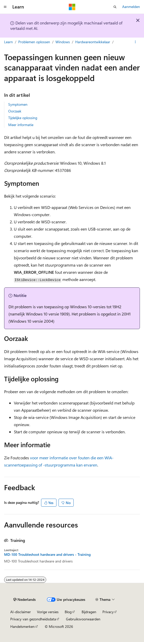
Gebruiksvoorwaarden (83, 619)
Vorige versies (48, 611)
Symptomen (17, 104)
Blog (68, 611)
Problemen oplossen (34, 41)
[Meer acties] (135, 42)
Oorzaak (14, 111)
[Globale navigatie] (5, 7)
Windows (62, 41)
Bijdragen (89, 611)
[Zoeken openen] (115, 7)
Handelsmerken (22, 626)
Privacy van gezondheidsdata (33, 619)
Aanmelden (131, 6)
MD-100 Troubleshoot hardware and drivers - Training (47, 554)
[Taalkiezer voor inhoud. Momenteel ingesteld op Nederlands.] (24, 599)
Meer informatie (20, 124)
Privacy (108, 611)
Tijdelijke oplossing (22, 117)
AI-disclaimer (20, 611)
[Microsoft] (72, 7)
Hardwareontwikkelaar (92, 41)
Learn (8, 41)
